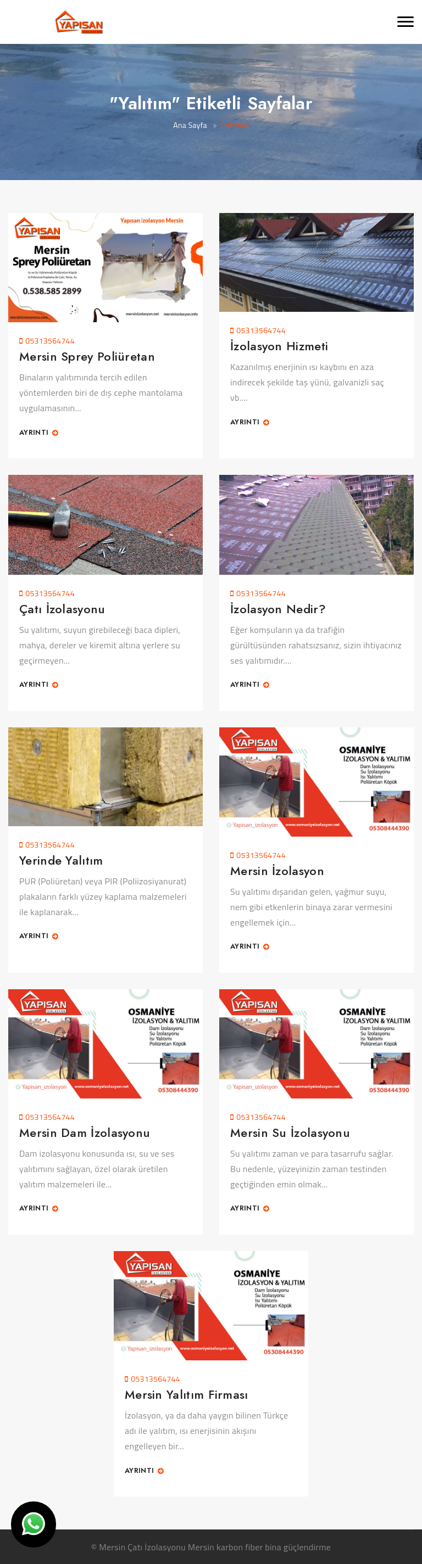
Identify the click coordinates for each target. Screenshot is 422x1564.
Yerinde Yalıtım (61, 860)
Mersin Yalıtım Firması (186, 1394)
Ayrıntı (39, 433)
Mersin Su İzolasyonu (290, 1132)
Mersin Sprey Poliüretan (87, 356)
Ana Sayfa (190, 125)
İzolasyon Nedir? (278, 609)
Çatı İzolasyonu (62, 609)
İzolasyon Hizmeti (279, 346)
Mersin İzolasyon (277, 870)
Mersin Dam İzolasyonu (84, 1132)
